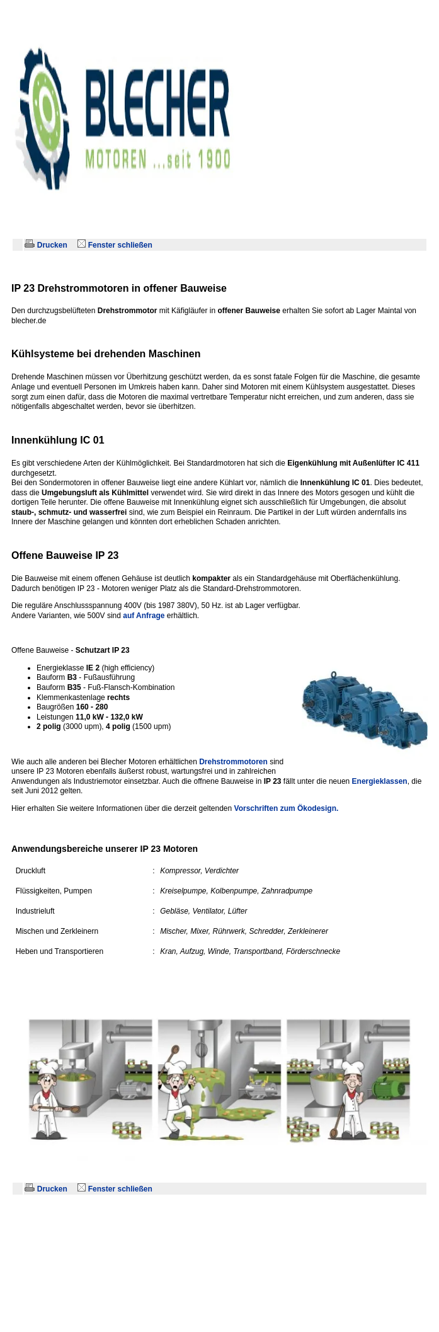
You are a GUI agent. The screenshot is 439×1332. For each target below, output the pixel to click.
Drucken (47, 245)
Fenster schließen (115, 245)
